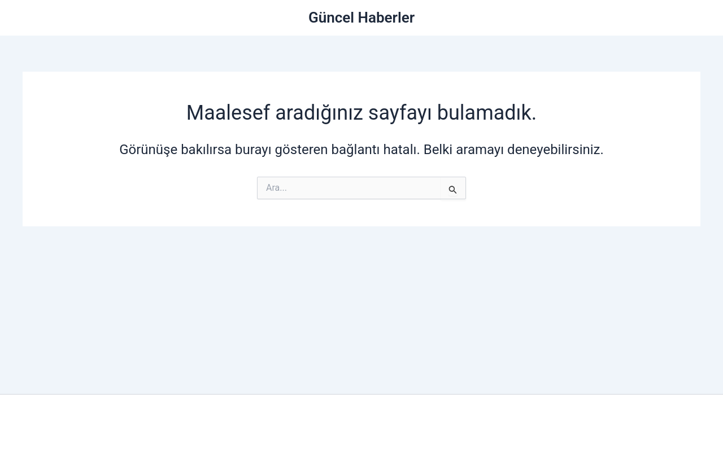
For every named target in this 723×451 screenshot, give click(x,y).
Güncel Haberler (361, 17)
